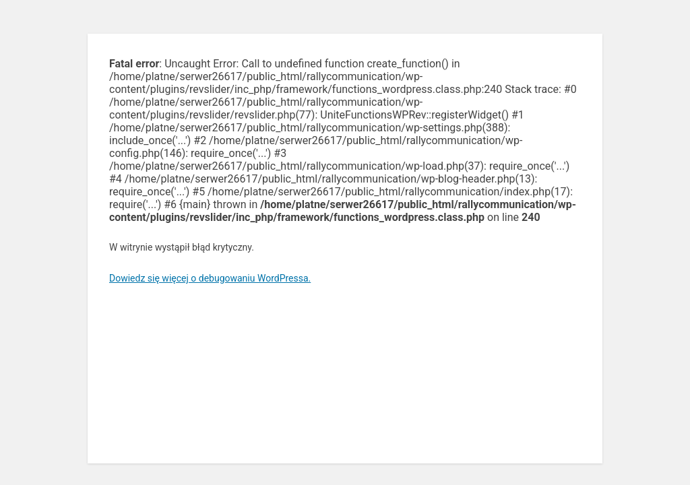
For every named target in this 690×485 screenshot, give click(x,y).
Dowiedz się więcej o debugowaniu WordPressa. (210, 278)
